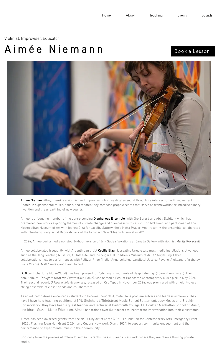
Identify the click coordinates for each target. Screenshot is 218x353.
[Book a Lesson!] (193, 51)
